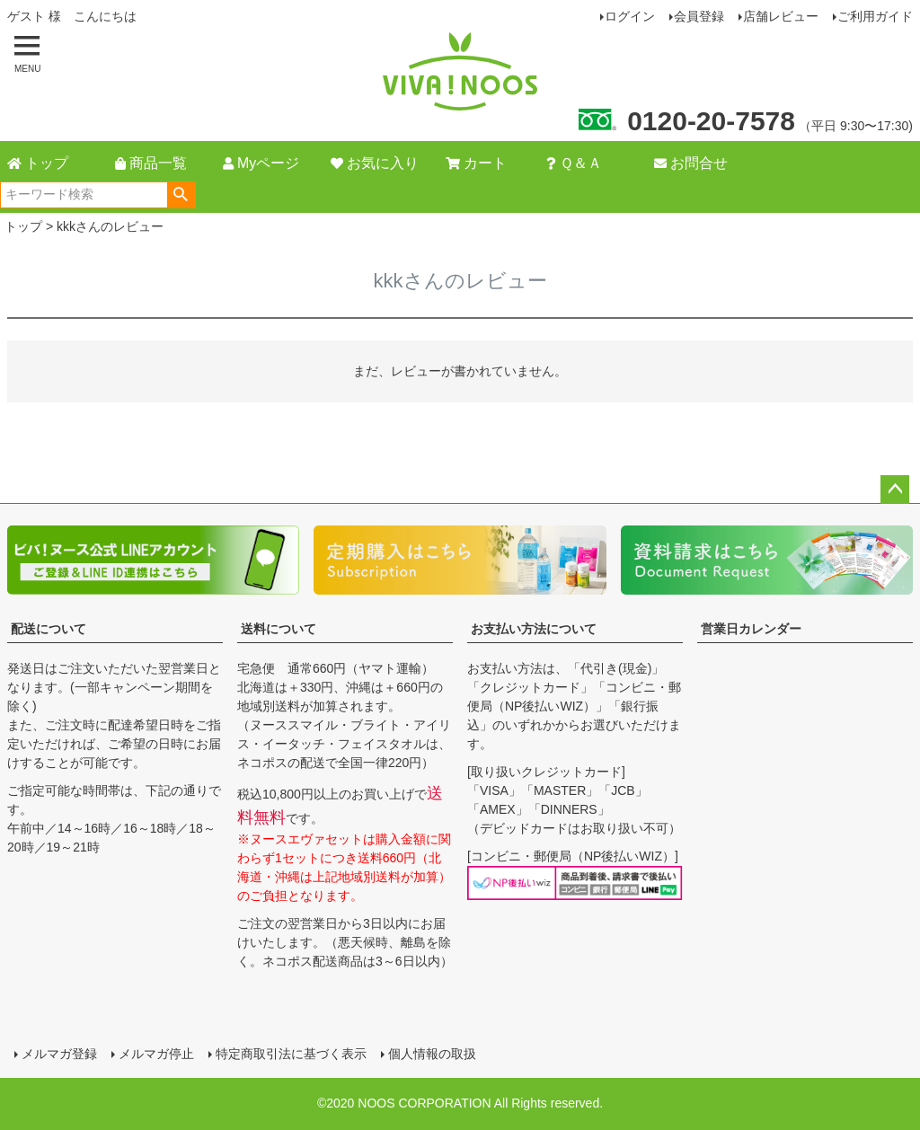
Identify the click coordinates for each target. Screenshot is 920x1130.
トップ (23, 226)
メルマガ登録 (59, 1053)
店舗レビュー (780, 16)
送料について (278, 629)
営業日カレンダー (751, 629)
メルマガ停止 (156, 1053)
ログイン (630, 16)
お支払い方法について (534, 629)
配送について (48, 629)
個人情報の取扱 (432, 1053)
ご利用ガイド (875, 16)
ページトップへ (894, 489)
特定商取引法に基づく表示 (291, 1053)
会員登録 (699, 16)
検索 (181, 194)
